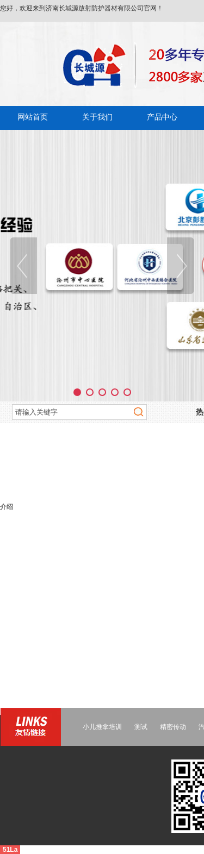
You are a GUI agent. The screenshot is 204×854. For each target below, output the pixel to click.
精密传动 (173, 727)
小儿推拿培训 (102, 727)
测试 (140, 727)
